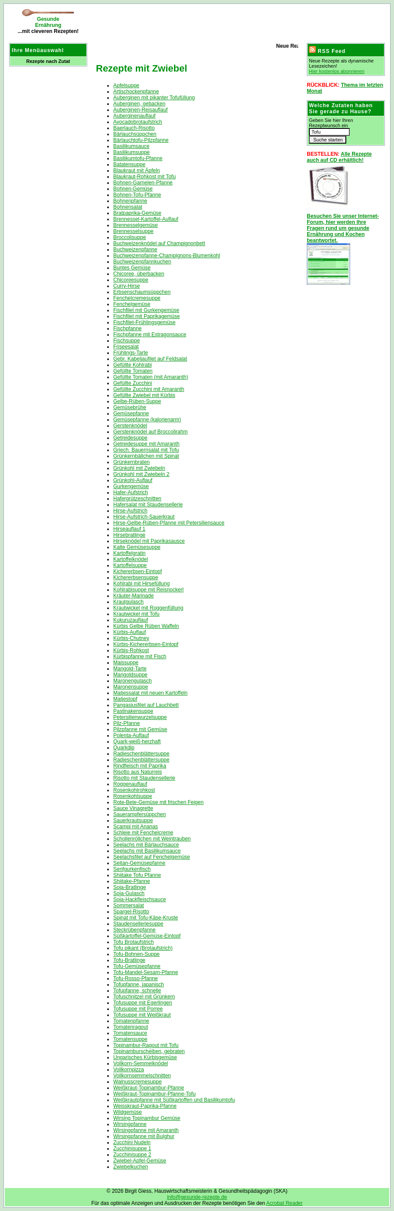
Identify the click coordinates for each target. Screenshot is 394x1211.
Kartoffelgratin (129, 553)
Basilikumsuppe (131, 152)
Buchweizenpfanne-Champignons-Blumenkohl (166, 256)
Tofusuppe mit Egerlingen (142, 1003)
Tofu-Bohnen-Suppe (136, 954)
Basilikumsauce (131, 146)
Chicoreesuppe (130, 280)
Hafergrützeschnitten (137, 499)
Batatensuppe (129, 164)
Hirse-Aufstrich (130, 511)
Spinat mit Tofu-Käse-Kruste (145, 918)
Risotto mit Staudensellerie (144, 778)
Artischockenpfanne (136, 92)
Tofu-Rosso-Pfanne (135, 978)
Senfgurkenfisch (132, 869)
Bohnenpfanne (130, 201)
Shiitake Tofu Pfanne (137, 875)
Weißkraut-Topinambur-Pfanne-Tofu (154, 1094)
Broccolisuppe (129, 237)
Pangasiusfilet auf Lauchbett (146, 705)
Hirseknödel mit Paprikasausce (149, 541)
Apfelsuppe (126, 85)
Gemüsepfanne (131, 413)
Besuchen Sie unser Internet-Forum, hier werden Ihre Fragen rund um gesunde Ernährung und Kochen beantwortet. (343, 228)
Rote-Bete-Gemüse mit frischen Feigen (158, 802)
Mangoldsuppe (130, 675)
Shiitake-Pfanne (131, 881)
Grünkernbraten (131, 462)
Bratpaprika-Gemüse (137, 213)
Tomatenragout (130, 1027)
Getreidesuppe (130, 438)
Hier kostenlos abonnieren (336, 71)
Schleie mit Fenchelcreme (143, 833)
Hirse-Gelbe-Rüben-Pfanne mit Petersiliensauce (168, 523)
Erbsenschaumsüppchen (142, 292)
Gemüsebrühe (129, 407)
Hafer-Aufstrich (130, 492)
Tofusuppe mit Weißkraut (142, 1015)
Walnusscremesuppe (137, 1082)
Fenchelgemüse (131, 304)
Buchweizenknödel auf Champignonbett (159, 243)
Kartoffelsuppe (130, 565)
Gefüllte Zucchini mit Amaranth (148, 389)
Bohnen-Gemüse (133, 189)
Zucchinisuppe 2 (132, 1155)
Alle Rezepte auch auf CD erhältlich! (339, 157)
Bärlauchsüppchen (134, 134)
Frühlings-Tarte (130, 353)
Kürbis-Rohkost (131, 650)
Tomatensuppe (130, 1039)
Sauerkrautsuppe (133, 820)
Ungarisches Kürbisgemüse (145, 1057)
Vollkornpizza (128, 1070)
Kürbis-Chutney (131, 638)
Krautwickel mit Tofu (136, 614)
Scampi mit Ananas (135, 827)
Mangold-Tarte (130, 669)
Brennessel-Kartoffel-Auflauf (145, 219)
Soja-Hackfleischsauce (139, 899)
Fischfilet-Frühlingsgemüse (144, 322)
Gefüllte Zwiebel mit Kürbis (144, 395)
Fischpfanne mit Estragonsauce (149, 334)
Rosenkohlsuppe (132, 796)
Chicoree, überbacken (138, 274)
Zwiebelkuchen (130, 1167)
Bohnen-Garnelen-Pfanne (143, 183)
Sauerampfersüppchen (139, 814)
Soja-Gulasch (128, 893)
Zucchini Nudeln (132, 1142)
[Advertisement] (193, 22)
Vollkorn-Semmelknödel (140, 1063)
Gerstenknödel (130, 426)
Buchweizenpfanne (135, 249)
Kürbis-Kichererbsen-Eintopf (145, 644)
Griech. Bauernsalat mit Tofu (146, 450)
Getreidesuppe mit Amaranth (146, 444)
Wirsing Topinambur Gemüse (147, 1118)
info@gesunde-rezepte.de (197, 1197)
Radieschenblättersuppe (141, 754)
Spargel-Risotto (131, 912)
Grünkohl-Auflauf (132, 480)
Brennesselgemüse (135, 225)
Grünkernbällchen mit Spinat (146, 456)
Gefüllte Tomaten (133, 371)
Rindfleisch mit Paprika (139, 766)
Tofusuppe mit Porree (138, 1009)
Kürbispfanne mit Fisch (139, 656)
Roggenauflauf (130, 784)
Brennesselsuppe (133, 231)
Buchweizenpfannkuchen (142, 262)
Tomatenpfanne (131, 1021)
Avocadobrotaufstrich (137, 122)
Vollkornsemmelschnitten (142, 1076)
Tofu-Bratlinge (129, 960)
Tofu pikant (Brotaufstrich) (143, 948)
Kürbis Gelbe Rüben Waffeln (146, 626)
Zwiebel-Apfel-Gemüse (139, 1161)
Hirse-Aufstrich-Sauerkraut (143, 517)
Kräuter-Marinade (133, 596)
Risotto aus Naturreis (137, 772)
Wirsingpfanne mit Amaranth (146, 1130)
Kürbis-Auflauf (129, 632)
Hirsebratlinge (129, 535)
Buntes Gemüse (132, 268)
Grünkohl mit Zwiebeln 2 (141, 474)
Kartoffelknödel (130, 559)
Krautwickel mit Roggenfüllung (148, 608)
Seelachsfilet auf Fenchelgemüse (151, 857)
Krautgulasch (128, 602)
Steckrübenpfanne (134, 930)
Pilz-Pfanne (126, 723)
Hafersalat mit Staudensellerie (148, 505)
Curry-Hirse (126, 286)
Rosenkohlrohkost (134, 790)
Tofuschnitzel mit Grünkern (144, 997)
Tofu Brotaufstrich (133, 942)
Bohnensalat (127, 207)
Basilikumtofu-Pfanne (137, 158)
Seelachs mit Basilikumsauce (147, 851)
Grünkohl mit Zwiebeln (139, 468)
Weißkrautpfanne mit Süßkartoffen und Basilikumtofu (174, 1100)
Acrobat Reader (284, 1203)
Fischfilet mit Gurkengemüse (146, 310)
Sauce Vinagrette (133, 808)
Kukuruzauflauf (130, 620)
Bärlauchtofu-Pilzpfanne (140, 140)
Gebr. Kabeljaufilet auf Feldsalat (150, 359)
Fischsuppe (126, 341)
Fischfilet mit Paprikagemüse (146, 316)
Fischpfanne (127, 328)
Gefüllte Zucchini (132, 383)
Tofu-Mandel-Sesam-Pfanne (145, 972)
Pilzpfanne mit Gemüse (140, 729)
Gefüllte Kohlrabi (132, 365)
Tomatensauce (130, 1033)
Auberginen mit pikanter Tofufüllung (154, 98)
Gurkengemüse (131, 486)
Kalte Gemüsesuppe (137, 547)
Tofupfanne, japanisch (138, 984)
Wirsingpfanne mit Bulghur (143, 1136)
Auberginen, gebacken (139, 104)
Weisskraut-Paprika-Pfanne (145, 1106)
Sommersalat (128, 906)
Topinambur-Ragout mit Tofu (146, 1045)
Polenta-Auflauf (131, 735)
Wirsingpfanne (130, 1124)
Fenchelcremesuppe (137, 298)
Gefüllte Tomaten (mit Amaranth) (150, 377)
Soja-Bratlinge (129, 887)
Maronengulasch (132, 681)
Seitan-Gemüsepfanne (139, 863)
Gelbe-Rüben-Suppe (137, 401)
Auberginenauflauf (134, 116)
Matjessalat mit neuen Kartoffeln (150, 693)
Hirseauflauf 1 (129, 529)
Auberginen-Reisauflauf (140, 110)
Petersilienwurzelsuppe (140, 717)
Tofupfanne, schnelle (137, 991)
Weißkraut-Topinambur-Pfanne (148, 1088)
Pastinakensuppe (133, 711)
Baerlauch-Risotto (133, 128)
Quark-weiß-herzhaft (137, 741)
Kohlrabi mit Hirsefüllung (141, 584)
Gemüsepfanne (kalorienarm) (147, 420)
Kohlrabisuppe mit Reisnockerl (148, 590)
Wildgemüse (127, 1112)
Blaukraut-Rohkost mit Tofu (144, 177)
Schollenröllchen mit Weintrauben (152, 839)
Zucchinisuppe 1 (132, 1148)
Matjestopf (125, 699)
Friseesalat (126, 347)
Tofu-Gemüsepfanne (137, 966)
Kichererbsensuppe (135, 577)
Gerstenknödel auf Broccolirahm (150, 432)
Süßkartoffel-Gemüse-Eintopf (147, 936)
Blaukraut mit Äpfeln (136, 170)
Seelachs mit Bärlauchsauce (146, 845)
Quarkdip (124, 748)
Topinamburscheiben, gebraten (149, 1051)
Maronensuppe (130, 687)
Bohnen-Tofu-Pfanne (137, 195)
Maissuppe (125, 663)
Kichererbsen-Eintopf (137, 571)
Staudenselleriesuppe (138, 924)
